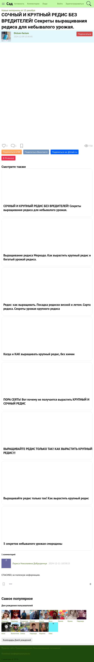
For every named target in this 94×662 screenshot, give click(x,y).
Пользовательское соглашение (47, 648)
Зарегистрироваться (75, 3)
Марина (44, 628)
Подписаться (84, 33)
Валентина (15, 628)
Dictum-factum (21, 33)
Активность (19, 3)
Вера (53, 616)
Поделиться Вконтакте (36, 151)
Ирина (34, 616)
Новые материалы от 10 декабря (18, 10)
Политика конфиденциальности (15, 653)
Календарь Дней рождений (17, 639)
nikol (53, 628)
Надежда (6, 616)
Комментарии (33, 3)
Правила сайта (8, 648)
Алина (44, 616)
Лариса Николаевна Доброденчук (29, 563)
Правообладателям (23, 648)
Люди (44, 3)
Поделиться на (64, 151)
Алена (25, 628)
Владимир (25, 616)
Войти (60, 3)
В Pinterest (8, 158)
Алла (6, 628)
